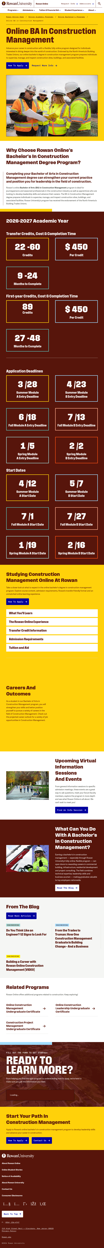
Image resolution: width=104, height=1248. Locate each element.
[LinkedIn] (42, 1204)
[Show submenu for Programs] (18, 10)
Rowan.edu (6, 1237)
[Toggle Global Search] (99, 3)
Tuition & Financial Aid (49, 10)
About (91, 10)
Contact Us (7, 1189)
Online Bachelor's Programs (71, 17)
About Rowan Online (11, 1163)
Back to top (11, 1214)
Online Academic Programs (40, 17)
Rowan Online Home (15, 17)
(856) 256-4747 (12, 1222)
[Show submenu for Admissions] (34, 10)
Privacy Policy (9, 1231)
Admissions (28, 10)
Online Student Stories (12, 1170)
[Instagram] (17, 1204)
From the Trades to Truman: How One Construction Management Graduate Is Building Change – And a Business (73, 938)
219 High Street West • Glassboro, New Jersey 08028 (28, 1228)
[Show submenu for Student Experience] (83, 10)
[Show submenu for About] (95, 10)
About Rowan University (13, 1183)
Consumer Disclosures (12, 1195)
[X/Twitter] (25, 1204)
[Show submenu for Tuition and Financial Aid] (60, 10)
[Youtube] (7, 1204)
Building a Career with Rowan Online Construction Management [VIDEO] (24, 965)
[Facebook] (33, 1204)
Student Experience (73, 10)
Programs (12, 10)
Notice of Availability (11, 1176)
